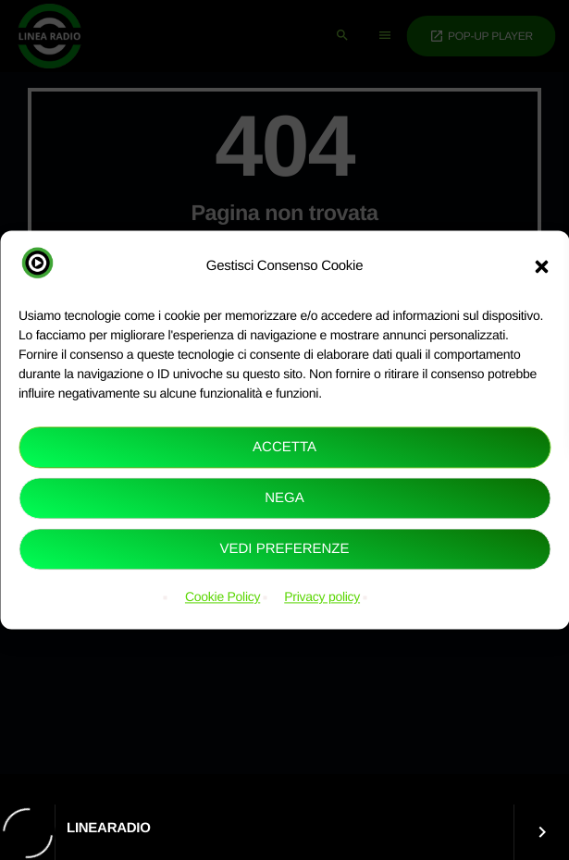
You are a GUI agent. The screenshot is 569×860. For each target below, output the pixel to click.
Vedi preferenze (284, 549)
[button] (541, 266)
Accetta (284, 447)
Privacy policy (322, 597)
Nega (284, 498)
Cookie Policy (222, 597)
